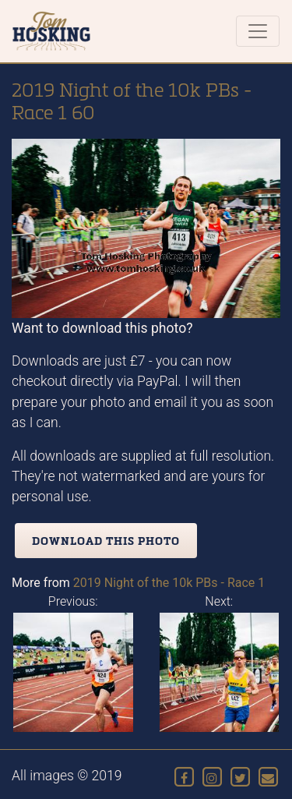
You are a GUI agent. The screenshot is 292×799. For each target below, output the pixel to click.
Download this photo (106, 540)
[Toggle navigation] (258, 31)
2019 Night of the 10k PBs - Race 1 (169, 582)
